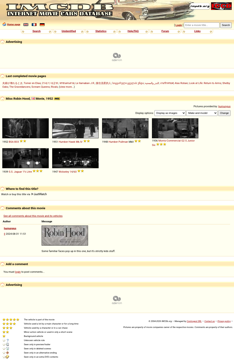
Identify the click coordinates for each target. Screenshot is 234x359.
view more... (67, 86)
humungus (224, 106)
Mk (78, 141)
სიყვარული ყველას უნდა (128, 83)
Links (197, 31)
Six (153, 145)
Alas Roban (181, 83)
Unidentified (69, 31)
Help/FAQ (133, 31)
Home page (13, 24)
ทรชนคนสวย (67, 83)
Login (178, 25)
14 (71, 171)
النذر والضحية (152, 83)
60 (75, 171)
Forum (165, 31)
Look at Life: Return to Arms (205, 83)
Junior (191, 140)
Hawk (72, 141)
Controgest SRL (194, 321)
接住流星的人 (103, 83)
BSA (11, 141)
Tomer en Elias (32, 83)
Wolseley (64, 171)
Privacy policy (224, 321)
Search (36, 31)
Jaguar (18, 171)
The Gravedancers (19, 86)
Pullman (123, 141)
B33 (16, 141)
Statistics (100, 31)
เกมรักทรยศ (167, 83)
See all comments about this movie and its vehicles (33, 215)
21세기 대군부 (50, 83)
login (18, 271)
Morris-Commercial (169, 140)
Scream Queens (40, 86)
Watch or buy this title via (24, 194)
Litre (29, 171)
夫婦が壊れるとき (12, 83)
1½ (24, 171)
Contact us (209, 321)
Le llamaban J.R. (85, 83)
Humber (63, 141)
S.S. (11, 171)
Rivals (54, 86)
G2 (183, 140)
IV (81, 141)
